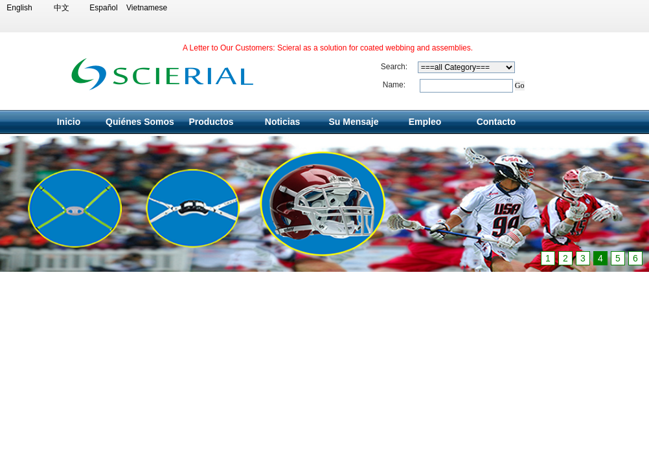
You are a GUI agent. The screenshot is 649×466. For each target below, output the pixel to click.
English (19, 7)
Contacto (496, 121)
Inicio (69, 121)
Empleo (425, 121)
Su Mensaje (353, 121)
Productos (210, 121)
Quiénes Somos (140, 121)
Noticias (282, 121)
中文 (61, 7)
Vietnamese (145, 7)
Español (103, 7)
